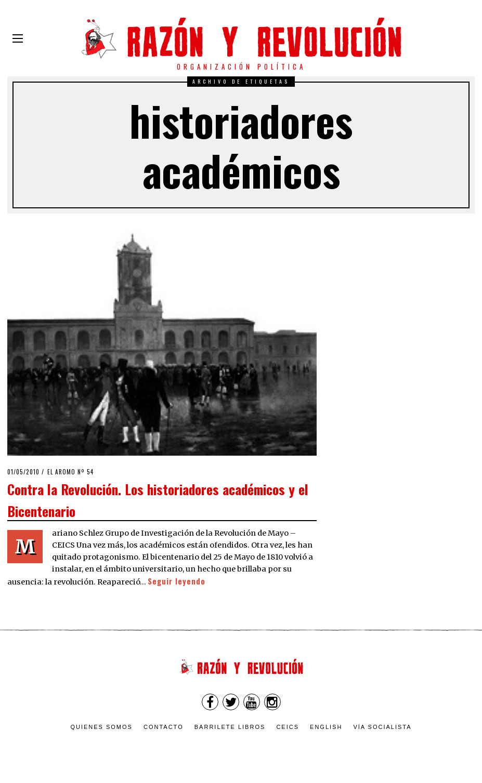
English (326, 727)
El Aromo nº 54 (70, 472)
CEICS (287, 727)
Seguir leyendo (176, 581)
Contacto (164, 727)
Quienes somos (101, 727)
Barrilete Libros (230, 727)
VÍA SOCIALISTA (382, 727)
